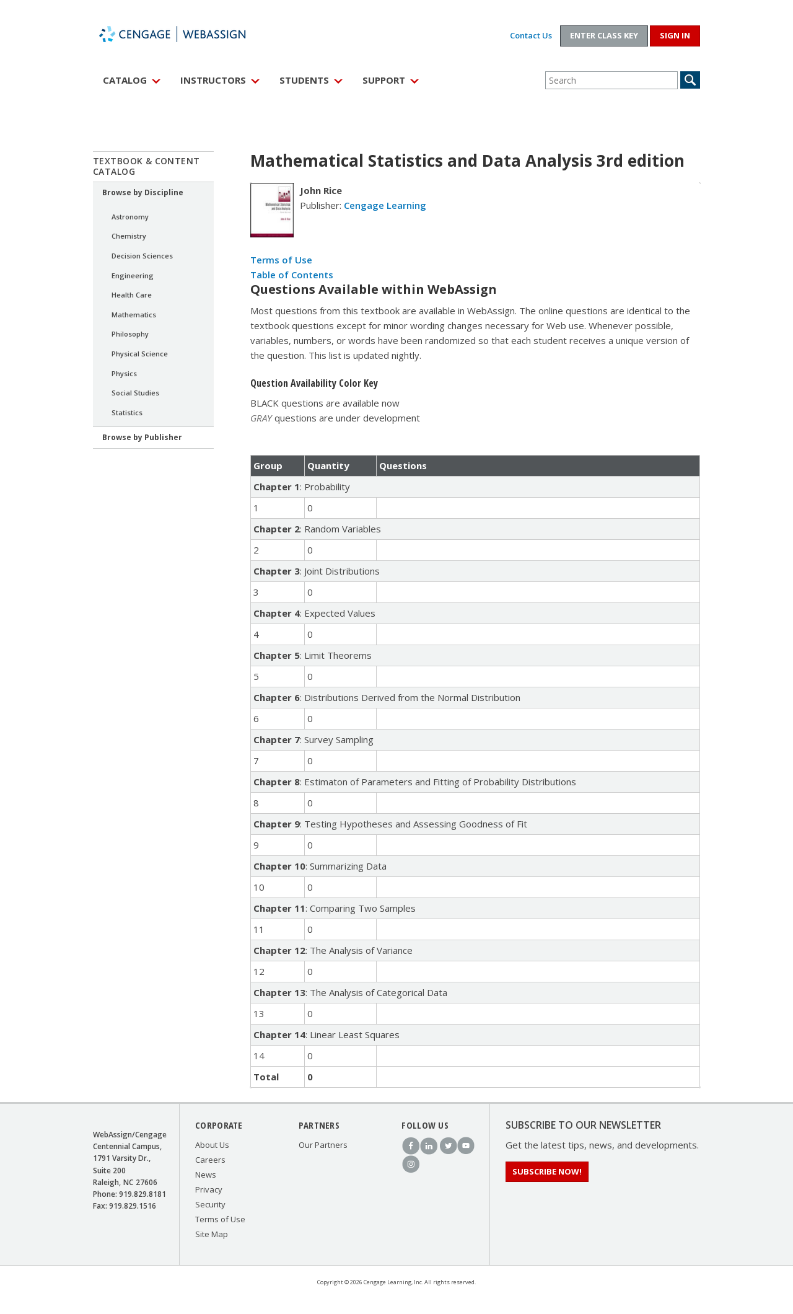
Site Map (211, 1234)
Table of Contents (291, 274)
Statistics (127, 412)
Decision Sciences (142, 255)
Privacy (208, 1189)
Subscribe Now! (547, 1171)
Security (210, 1204)
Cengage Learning (385, 205)
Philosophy (130, 333)
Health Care (132, 294)
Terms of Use (281, 260)
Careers (210, 1159)
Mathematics (134, 314)
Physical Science (140, 353)
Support (383, 80)
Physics (124, 373)
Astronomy (130, 216)
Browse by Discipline (142, 192)
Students (304, 80)
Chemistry (129, 235)
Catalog (125, 80)
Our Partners (323, 1144)
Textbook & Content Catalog (146, 166)
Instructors (213, 80)
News (205, 1174)
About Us (212, 1144)
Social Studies (135, 392)
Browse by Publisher (142, 437)
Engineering (133, 275)
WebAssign (186, 34)
